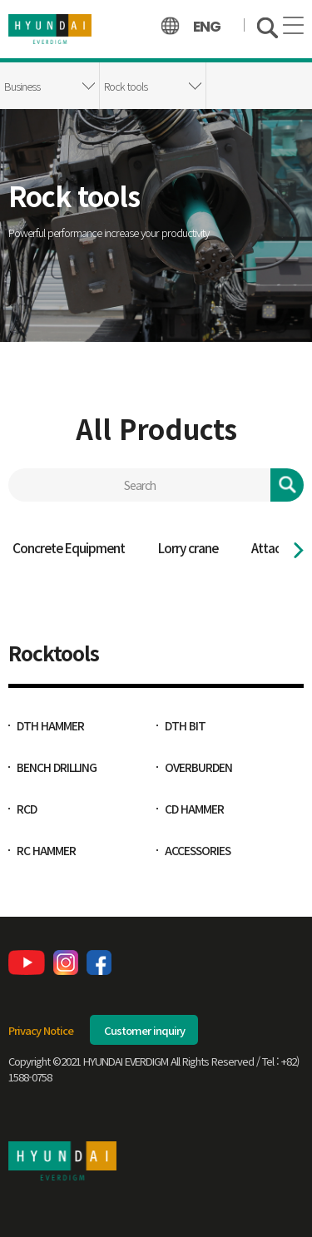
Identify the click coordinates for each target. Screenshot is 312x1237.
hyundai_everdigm (50, 29)
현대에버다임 (62, 1161)
